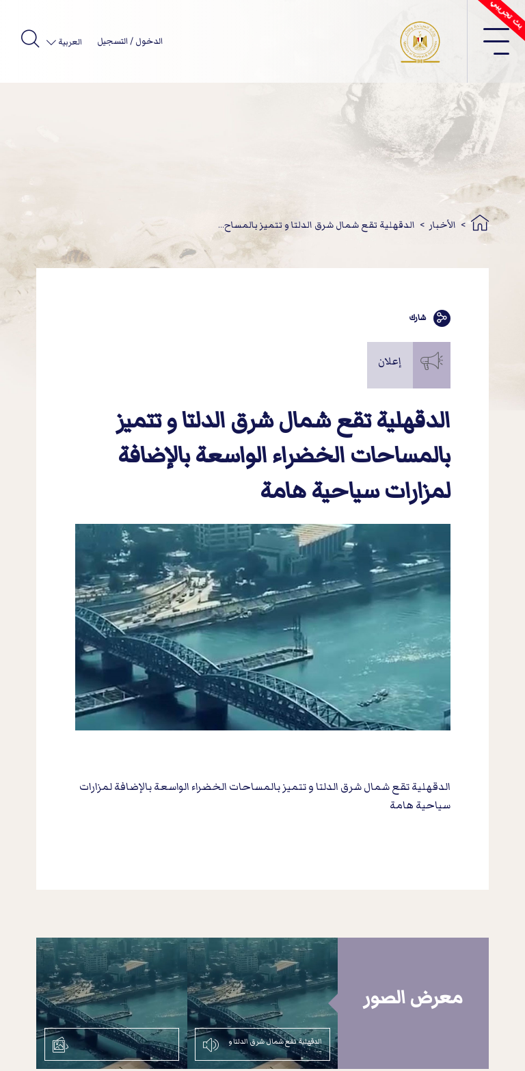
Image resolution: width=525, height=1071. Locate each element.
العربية (69, 42)
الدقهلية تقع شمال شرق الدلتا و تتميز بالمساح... (316, 224)
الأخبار (442, 224)
